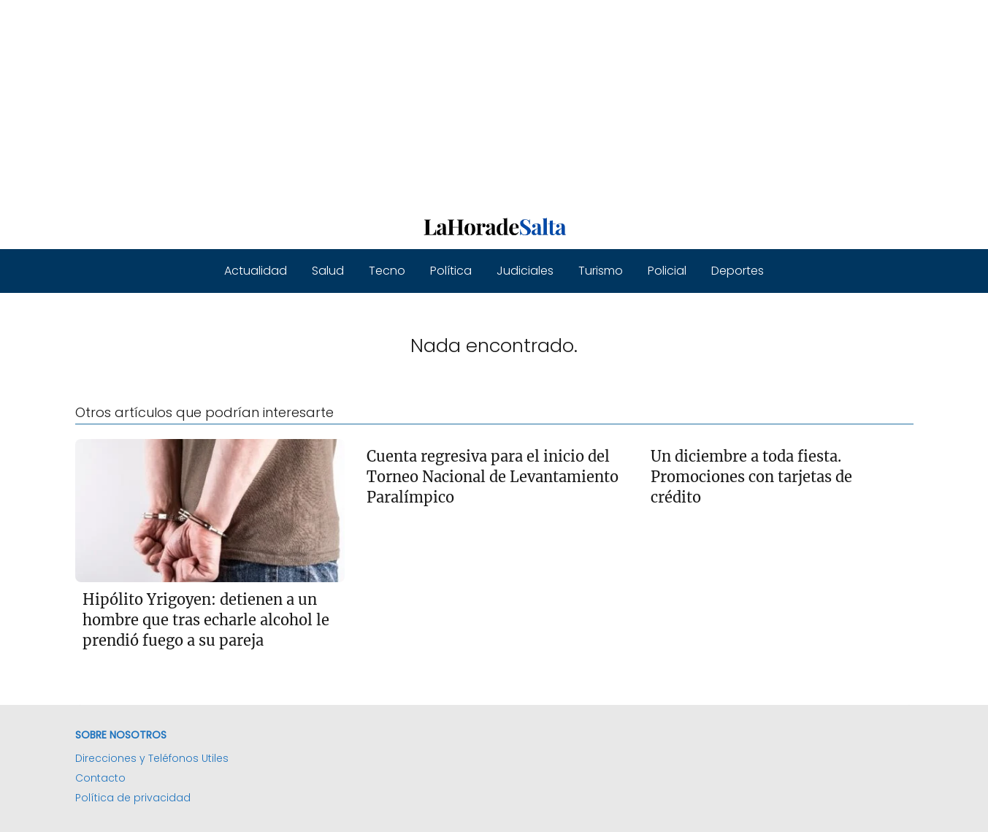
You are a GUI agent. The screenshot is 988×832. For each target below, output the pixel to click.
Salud (328, 270)
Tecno (387, 270)
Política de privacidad (133, 797)
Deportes (737, 270)
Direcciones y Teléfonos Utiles (152, 758)
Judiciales (525, 270)
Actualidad (255, 270)
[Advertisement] (438, 102)
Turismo (600, 270)
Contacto (100, 778)
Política (451, 270)
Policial (667, 270)
